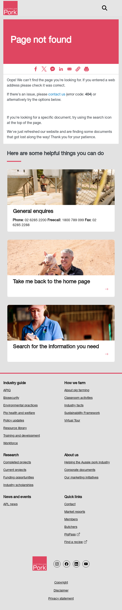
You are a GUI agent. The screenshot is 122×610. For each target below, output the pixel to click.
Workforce (10, 443)
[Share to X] (44, 69)
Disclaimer (61, 590)
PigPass (72, 534)
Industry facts (73, 405)
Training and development (21, 436)
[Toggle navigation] (114, 8)
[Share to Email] (69, 69)
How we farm (74, 383)
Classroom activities (78, 398)
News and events (17, 497)
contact (54, 95)
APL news (10, 504)
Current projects (14, 470)
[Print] (86, 69)
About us (71, 455)
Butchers (70, 527)
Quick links (73, 497)
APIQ (7, 390)
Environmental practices (20, 405)
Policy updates (13, 420)
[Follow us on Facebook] (66, 563)
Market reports (74, 512)
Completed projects (17, 462)
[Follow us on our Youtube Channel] (85, 563)
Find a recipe (75, 542)
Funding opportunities (18, 477)
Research (11, 455)
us (63, 95)
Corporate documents (79, 470)
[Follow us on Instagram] (57, 563)
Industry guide (14, 383)
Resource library (15, 428)
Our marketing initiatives (81, 477)
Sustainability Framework (82, 413)
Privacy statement (61, 598)
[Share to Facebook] (35, 69)
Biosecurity (11, 398)
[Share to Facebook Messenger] (52, 69)
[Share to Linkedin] (61, 69)
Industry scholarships (18, 485)
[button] (78, 69)
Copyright (61, 582)
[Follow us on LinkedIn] (76, 563)
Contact (69, 504)
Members (71, 519)
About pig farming (76, 390)
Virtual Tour (72, 420)
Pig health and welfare (19, 413)
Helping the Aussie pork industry (87, 462)
